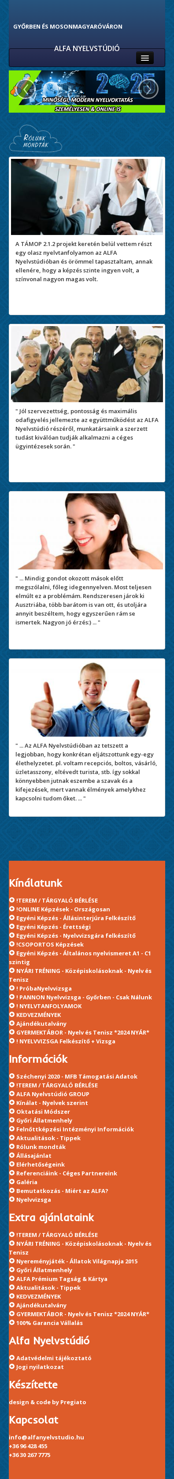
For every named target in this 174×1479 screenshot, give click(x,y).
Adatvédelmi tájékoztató (54, 1358)
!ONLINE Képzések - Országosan (63, 909)
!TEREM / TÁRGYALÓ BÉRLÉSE (57, 900)
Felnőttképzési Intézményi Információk (75, 1129)
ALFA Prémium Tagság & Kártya (61, 1279)
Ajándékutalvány (41, 1024)
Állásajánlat (34, 1156)
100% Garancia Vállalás (49, 1323)
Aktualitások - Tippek (48, 1138)
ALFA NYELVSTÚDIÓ (87, 48)
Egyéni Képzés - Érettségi (53, 927)
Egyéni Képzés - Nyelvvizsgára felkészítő (76, 936)
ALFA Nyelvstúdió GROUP (52, 1094)
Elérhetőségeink (40, 1164)
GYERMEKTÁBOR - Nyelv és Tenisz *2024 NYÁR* (82, 1032)
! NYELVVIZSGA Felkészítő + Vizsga (65, 1041)
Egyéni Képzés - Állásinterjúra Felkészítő (76, 918)
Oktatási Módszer (43, 1112)
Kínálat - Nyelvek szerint (52, 1103)
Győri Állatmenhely (44, 1120)
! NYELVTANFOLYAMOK (48, 1006)
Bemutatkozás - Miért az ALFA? (62, 1191)
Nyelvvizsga (33, 1200)
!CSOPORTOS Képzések (50, 944)
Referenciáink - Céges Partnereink (66, 1173)
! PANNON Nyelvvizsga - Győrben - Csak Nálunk (84, 997)
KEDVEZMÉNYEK (38, 1015)
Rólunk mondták (41, 1147)
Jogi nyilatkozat (40, 1367)
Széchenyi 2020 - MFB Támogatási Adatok (76, 1076)
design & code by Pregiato (47, 1402)
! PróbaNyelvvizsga (44, 988)
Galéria (26, 1182)
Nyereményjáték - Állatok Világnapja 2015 (76, 1261)
